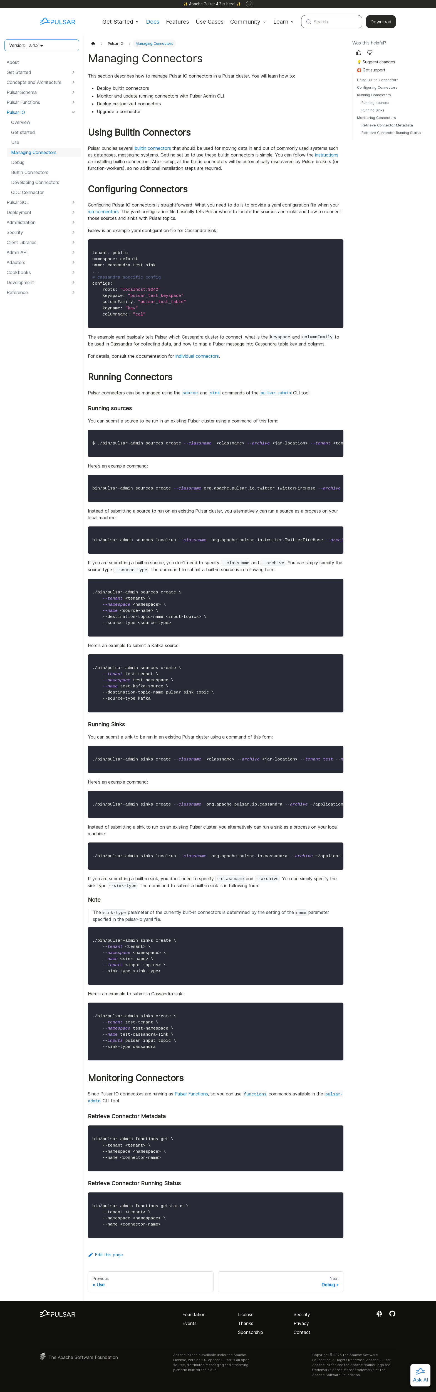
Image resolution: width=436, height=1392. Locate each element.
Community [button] (245, 21)
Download (381, 21)
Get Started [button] (117, 21)
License (246, 1314)
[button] (41, 72)
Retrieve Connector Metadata (387, 125)
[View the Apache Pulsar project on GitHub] (392, 1315)
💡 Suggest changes (376, 61)
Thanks (245, 1323)
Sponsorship (250, 1332)
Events (189, 1323)
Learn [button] (280, 21)
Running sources (375, 103)
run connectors (103, 211)
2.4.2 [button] (34, 45)
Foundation (193, 1314)
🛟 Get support (371, 70)
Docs (152, 21)
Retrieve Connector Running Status (391, 133)
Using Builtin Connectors (377, 80)
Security (302, 1314)
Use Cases (210, 21)
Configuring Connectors (377, 87)
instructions (326, 155)
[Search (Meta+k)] (331, 21)
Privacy (301, 1323)
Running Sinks (373, 110)
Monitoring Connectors (376, 118)
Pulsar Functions (191, 1094)
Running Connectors (374, 95)
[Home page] (93, 43)
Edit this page (105, 1254)
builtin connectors (153, 148)
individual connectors (197, 356)
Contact (302, 1332)
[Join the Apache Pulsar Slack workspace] (380, 1315)
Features (177, 21)
